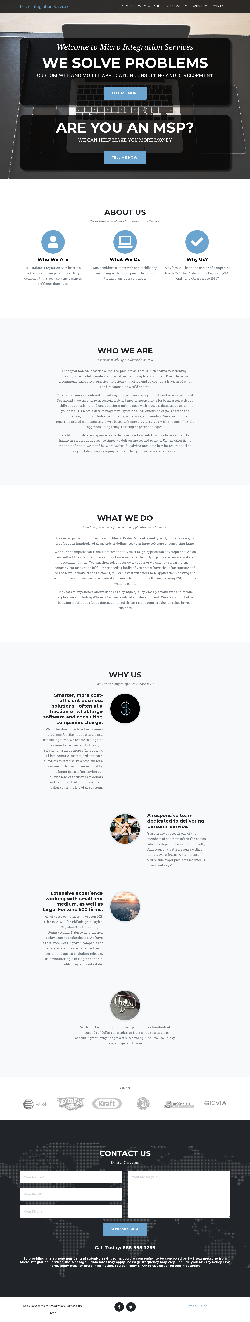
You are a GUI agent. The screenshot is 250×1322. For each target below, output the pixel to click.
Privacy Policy (197, 1306)
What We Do (176, 10)
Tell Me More (125, 93)
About (127, 10)
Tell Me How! (125, 157)
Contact (220, 10)
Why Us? (200, 10)
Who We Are (149, 10)
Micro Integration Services (59, 10)
